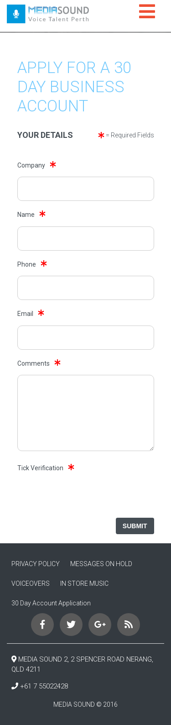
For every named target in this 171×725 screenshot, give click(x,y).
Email (25, 313)
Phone (26, 264)
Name (26, 214)
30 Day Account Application (51, 603)
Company (31, 165)
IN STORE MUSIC (84, 583)
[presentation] (85, 497)
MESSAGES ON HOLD (101, 563)
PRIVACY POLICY (35, 563)
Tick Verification (40, 468)
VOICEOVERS (30, 583)
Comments (33, 363)
